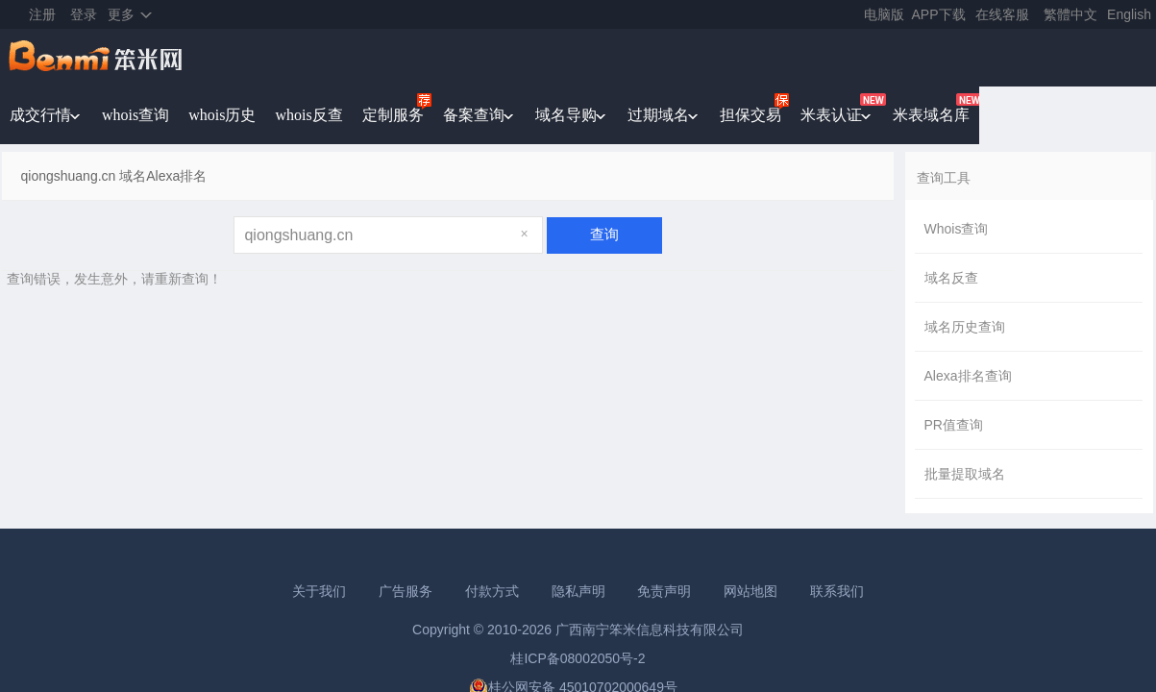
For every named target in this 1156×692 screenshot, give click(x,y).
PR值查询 (953, 424)
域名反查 (951, 277)
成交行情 (40, 115)
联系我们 (837, 591)
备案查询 (473, 115)
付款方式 (492, 591)
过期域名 (658, 115)
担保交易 (750, 115)
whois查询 (135, 115)
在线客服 (1002, 14)
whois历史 (222, 115)
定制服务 (393, 115)
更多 (121, 14)
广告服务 (405, 591)
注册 (42, 14)
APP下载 (939, 14)
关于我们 (319, 591)
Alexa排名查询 (968, 375)
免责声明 (664, 591)
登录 (83, 14)
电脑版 (884, 14)
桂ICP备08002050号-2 (577, 658)
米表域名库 (931, 115)
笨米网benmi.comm (97, 57)
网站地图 (750, 591)
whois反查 (308, 115)
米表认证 (831, 115)
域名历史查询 (964, 326)
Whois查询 (956, 228)
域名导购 (566, 115)
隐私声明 (578, 591)
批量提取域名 (964, 474)
